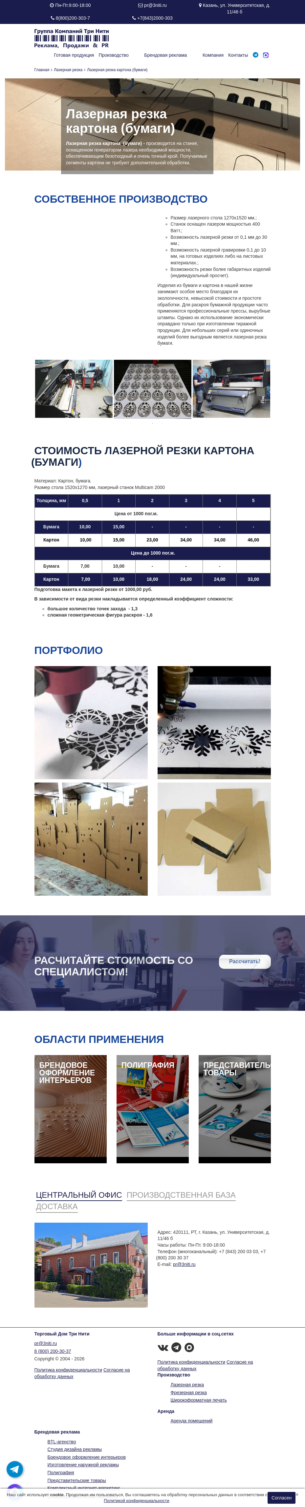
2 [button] (162, 423)
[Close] (296, 1494)
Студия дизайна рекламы (75, 1449)
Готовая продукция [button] (96, 55)
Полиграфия (61, 1472)
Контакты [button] (238, 55)
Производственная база (181, 1195)
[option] (74, 389)
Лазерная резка (68, 70)
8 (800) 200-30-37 (52, 1351)
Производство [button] (135, 55)
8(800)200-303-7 (73, 18)
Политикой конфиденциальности (136, 1500)
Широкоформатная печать (199, 1400)
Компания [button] (213, 55)
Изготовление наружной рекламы (83, 1464)
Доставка (57, 1206)
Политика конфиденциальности (68, 1370)
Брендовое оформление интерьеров (87, 1457)
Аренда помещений (192, 1420)
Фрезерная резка (189, 1392)
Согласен (282, 1497)
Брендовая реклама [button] (176, 55)
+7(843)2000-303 (155, 18)
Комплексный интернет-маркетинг (84, 1488)
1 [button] (152, 423)
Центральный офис (79, 1195)
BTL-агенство (62, 1441)
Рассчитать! (245, 961)
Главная (42, 70)
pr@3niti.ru (155, 5)
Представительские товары (77, 1480)
